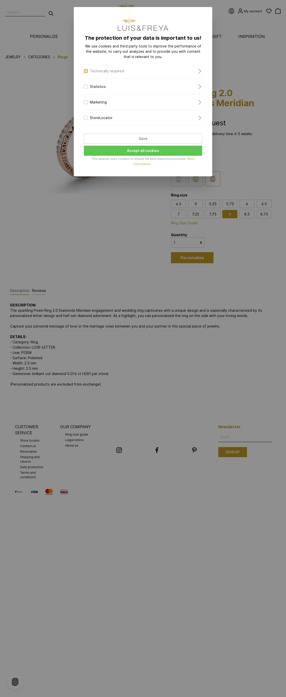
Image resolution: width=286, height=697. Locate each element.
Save (143, 138)
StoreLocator (101, 118)
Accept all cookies (143, 150)
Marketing (98, 102)
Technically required (107, 71)
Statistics (98, 86)
